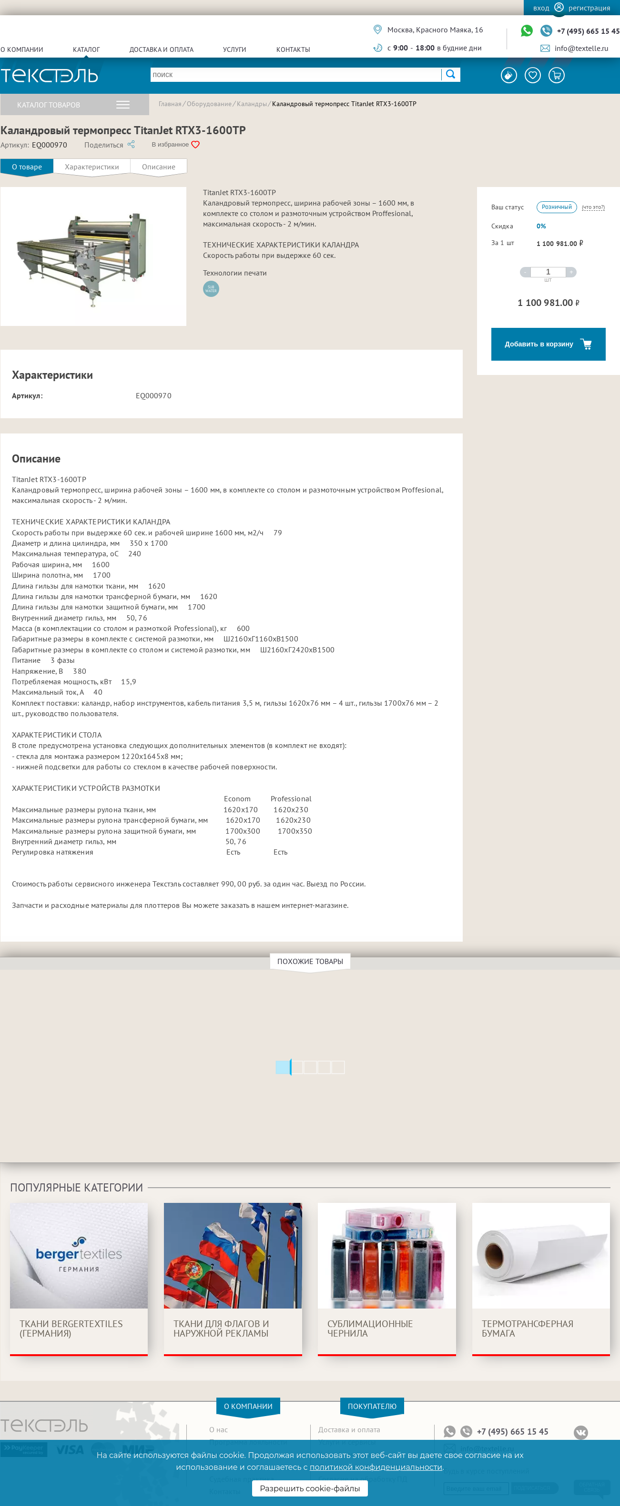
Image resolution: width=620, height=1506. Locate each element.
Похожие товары (311, 961)
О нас (218, 1429)
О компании (21, 49)
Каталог (86, 49)
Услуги (234, 49)
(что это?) (593, 206)
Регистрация (589, 7)
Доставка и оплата (161, 49)
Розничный (557, 207)
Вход (541, 7)
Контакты (293, 49)
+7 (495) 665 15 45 (588, 31)
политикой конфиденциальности (376, 1467)
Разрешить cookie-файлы (310, 1488)
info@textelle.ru (582, 48)
